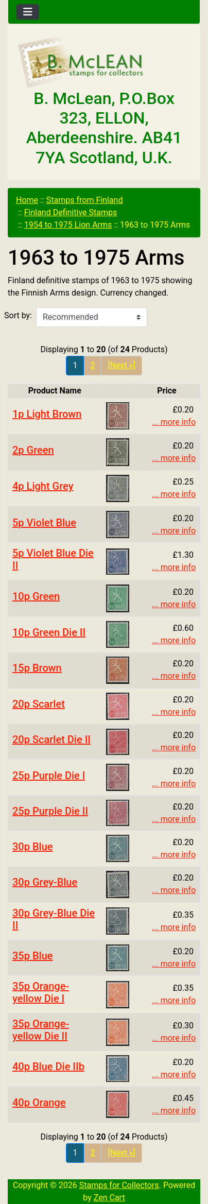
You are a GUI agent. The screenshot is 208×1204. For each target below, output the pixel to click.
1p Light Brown (46, 414)
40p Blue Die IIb (48, 1066)
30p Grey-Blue (44, 882)
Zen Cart (109, 1197)
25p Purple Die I (48, 775)
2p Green (33, 450)
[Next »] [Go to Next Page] (121, 365)
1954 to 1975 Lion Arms (68, 225)
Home (27, 200)
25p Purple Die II (50, 811)
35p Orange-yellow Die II (40, 1030)
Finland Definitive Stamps (70, 212)
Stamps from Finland (84, 200)
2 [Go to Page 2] (92, 365)
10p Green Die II (48, 632)
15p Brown (37, 668)
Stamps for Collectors (119, 1185)
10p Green (36, 596)
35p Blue (32, 956)
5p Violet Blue (44, 523)
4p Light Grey (42, 486)
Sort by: (18, 315)
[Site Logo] (104, 63)
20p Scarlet (38, 704)
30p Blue (32, 846)
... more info (174, 422)
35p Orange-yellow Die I (40, 992)
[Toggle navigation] (27, 12)
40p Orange (38, 1102)
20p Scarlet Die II (51, 739)
